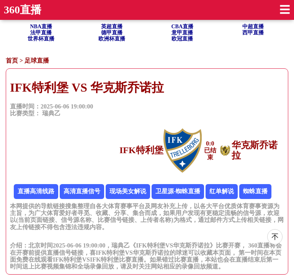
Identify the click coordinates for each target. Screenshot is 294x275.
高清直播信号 (82, 191)
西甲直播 (253, 33)
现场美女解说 (127, 191)
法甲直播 (41, 33)
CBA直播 (182, 26)
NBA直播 (41, 26)
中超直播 (253, 26)
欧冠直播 (182, 39)
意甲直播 (182, 33)
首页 (12, 60)
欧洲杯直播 (111, 39)
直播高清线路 (36, 191)
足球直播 (36, 60)
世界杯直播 (41, 39)
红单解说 (221, 191)
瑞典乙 (51, 113)
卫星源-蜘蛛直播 (177, 191)
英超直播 (111, 26)
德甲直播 (111, 33)
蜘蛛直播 (255, 191)
